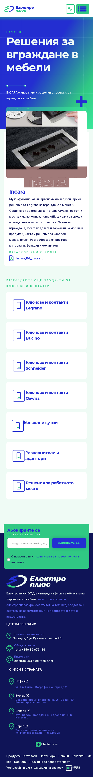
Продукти (13, 756)
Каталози (30, 756)
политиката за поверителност (57, 556)
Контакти (78, 756)
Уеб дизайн (14, 767)
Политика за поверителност (49, 762)
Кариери (20, 762)
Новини (63, 756)
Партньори (48, 756)
